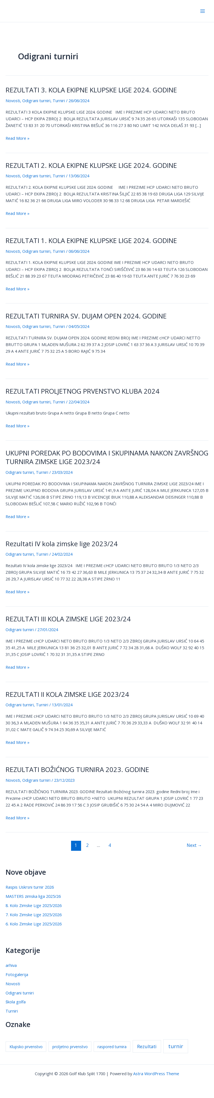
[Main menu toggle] (202, 11)
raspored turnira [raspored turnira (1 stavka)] (112, 1046)
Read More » (18, 138)
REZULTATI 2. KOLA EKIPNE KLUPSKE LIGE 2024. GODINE (91, 165)
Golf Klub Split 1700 (37, 10)
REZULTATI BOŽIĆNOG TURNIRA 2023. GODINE (77, 769)
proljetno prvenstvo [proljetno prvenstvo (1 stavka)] (70, 1046)
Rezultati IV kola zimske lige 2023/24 (62, 543)
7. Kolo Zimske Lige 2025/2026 (34, 914)
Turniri (59, 100)
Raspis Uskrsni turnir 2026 (30, 887)
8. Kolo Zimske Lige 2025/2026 (34, 905)
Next (194, 845)
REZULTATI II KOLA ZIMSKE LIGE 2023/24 (67, 694)
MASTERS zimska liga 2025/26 (33, 896)
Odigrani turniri (36, 100)
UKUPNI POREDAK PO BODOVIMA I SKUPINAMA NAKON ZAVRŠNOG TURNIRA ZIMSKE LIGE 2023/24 (107, 457)
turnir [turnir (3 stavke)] (175, 1046)
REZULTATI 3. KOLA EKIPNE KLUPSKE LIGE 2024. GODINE (91, 89)
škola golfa (16, 1001)
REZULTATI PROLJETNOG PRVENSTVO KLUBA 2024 (82, 391)
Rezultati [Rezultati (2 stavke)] (147, 1046)
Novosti (13, 100)
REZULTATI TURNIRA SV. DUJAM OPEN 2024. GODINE (86, 316)
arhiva (11, 965)
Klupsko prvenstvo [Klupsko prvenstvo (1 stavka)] (26, 1046)
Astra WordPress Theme (156, 1073)
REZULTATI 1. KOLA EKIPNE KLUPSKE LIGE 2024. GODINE (91, 240)
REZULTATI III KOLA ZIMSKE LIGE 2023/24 (68, 618)
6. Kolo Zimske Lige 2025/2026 (34, 924)
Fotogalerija (17, 974)
